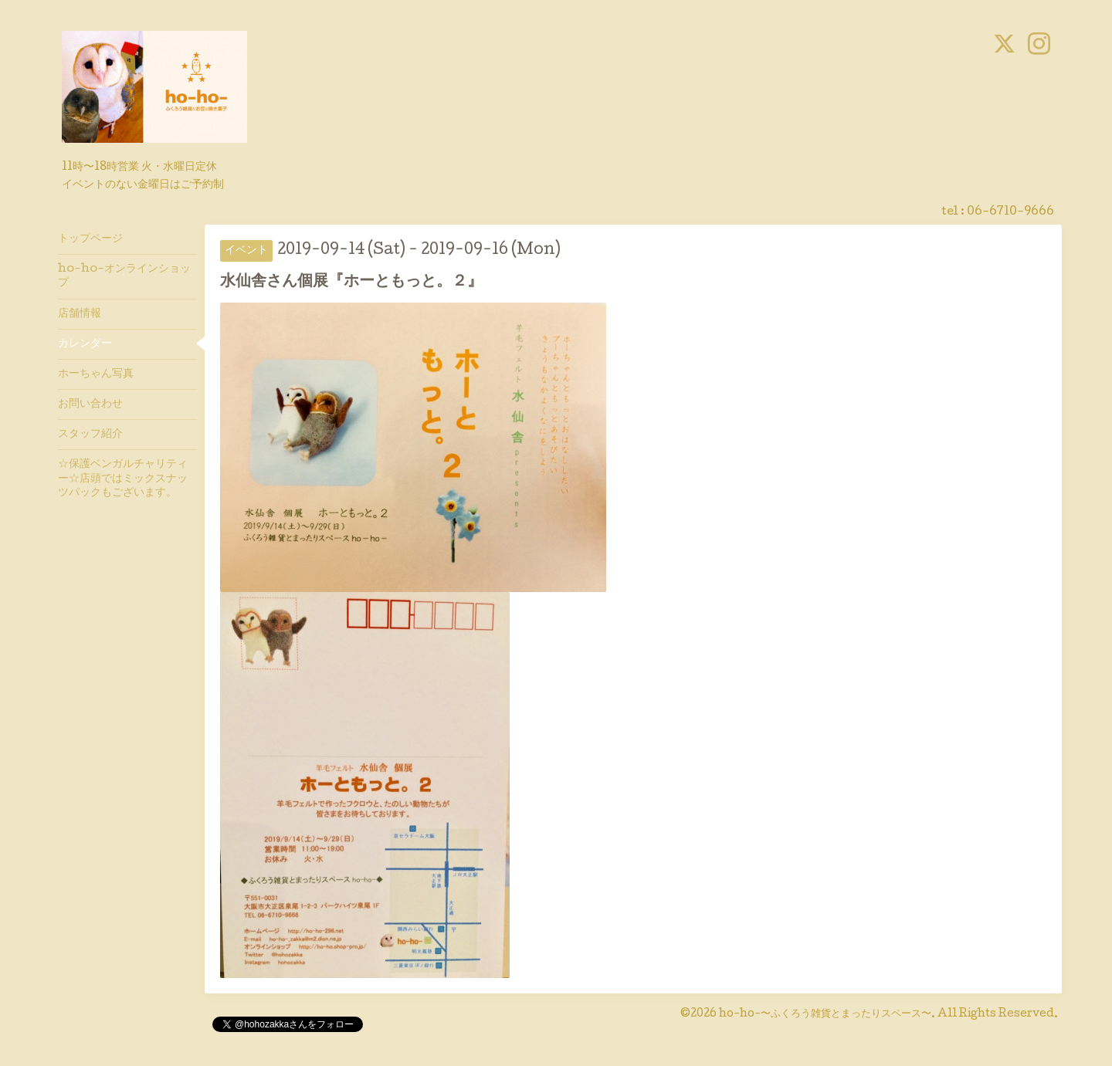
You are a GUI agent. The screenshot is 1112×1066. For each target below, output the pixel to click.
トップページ (90, 239)
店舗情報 (79, 314)
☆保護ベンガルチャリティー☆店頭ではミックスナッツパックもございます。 (123, 479)
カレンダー (85, 344)
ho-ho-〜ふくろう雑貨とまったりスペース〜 (825, 1014)
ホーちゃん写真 (96, 374)
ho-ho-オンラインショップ (124, 276)
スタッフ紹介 (90, 434)
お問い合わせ (90, 404)
